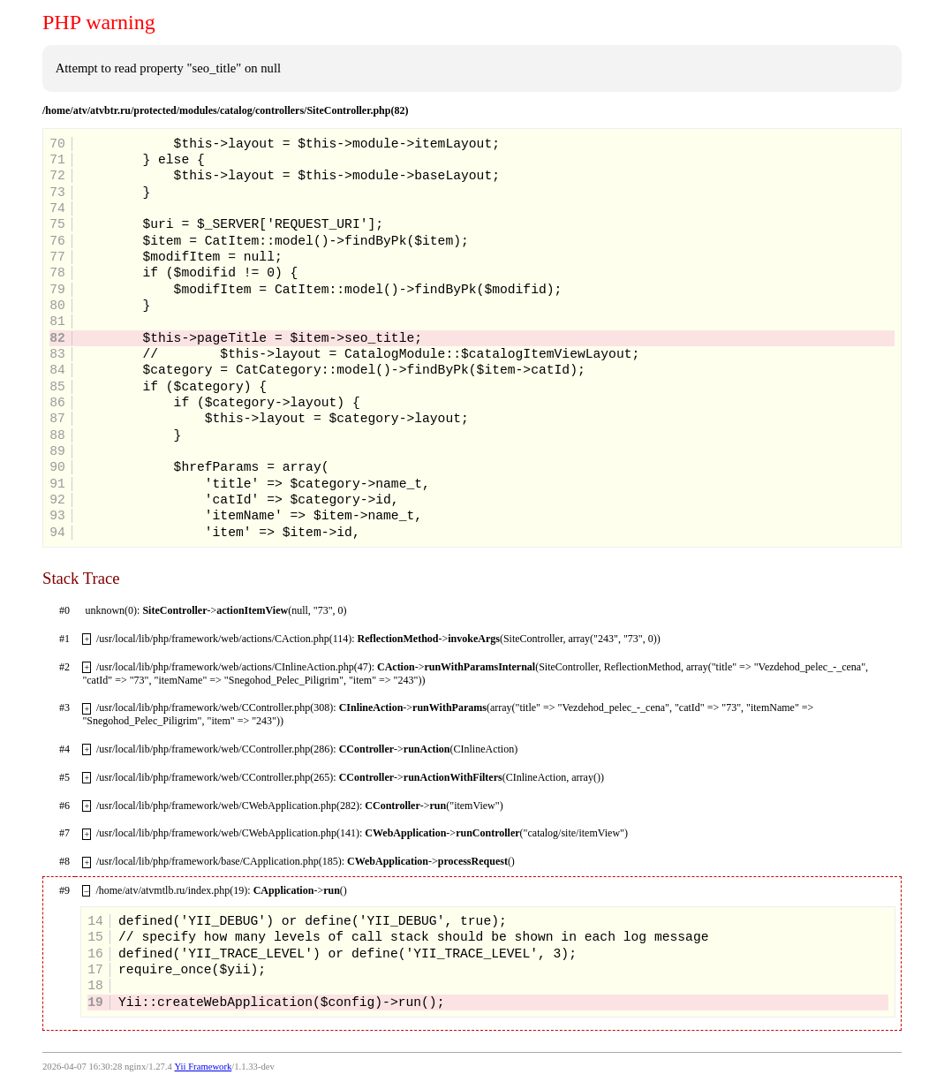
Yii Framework (202, 1066)
